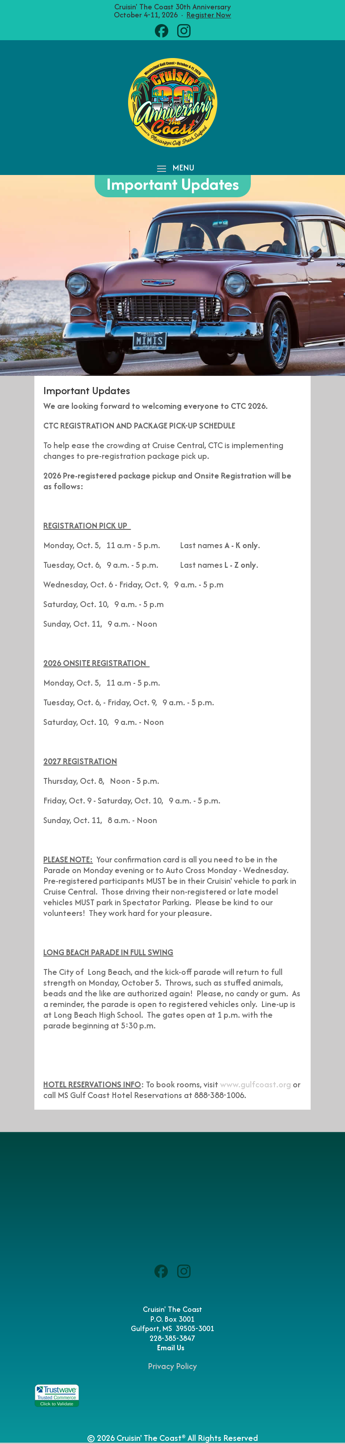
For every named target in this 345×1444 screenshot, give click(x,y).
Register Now (209, 14)
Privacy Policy (172, 1366)
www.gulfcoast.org (255, 1084)
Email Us (172, 1347)
